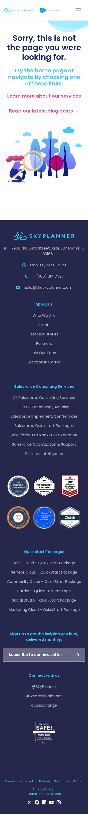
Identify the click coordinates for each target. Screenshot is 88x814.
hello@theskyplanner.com (47, 287)
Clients (44, 325)
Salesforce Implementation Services (44, 416)
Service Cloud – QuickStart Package (44, 572)
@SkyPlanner (44, 686)
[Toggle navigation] (78, 10)
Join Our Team (44, 353)
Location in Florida (44, 362)
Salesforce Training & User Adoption (44, 435)
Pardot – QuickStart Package (44, 591)
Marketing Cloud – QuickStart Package (44, 609)
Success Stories (44, 334)
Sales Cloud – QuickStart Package (44, 563)
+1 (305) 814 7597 (48, 276)
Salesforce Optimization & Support (44, 444)
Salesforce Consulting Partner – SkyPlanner (38, 781)
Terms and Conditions (44, 794)
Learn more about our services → (44, 99)
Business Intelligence (44, 453)
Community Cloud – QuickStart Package (44, 581)
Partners (44, 343)
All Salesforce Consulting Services (44, 397)
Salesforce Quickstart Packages (44, 425)
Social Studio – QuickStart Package (44, 600)
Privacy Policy (43, 789)
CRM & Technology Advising (44, 407)
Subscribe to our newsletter (35, 654)
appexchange (44, 705)
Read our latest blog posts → (44, 111)
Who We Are (44, 315)
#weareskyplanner (44, 696)
